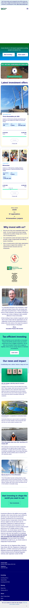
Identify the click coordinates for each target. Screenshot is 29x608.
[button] (27, 8)
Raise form (3, 588)
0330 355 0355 (4, 567)
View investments (14, 503)
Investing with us (4, 577)
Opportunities (4, 579)
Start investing (8, 54)
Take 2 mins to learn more (22, 4)
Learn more (14, 352)
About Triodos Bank (5, 596)
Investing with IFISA (5, 582)
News (2, 598)
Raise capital (22, 54)
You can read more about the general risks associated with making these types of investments (14, 536)
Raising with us (4, 590)
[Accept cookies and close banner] (26, 606)
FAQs (2, 600)
